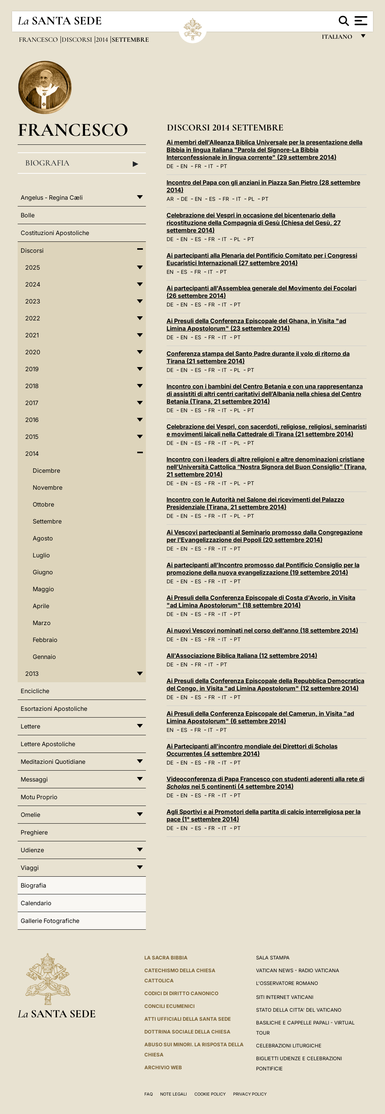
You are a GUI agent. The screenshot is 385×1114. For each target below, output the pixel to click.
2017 (31, 403)
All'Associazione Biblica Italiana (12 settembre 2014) (242, 655)
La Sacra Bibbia (166, 958)
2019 (32, 369)
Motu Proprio (39, 797)
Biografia (81, 163)
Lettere (30, 726)
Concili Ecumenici (169, 1006)
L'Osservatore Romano (287, 983)
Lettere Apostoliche (48, 744)
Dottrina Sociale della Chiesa (187, 1032)
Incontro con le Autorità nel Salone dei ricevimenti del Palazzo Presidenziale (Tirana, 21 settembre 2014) (255, 503)
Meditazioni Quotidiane (53, 761)
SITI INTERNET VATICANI (284, 997)
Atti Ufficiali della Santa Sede (187, 1019)
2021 (32, 335)
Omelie (30, 814)
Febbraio (45, 640)
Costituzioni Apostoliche (55, 233)
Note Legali (173, 1094)
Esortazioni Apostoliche (54, 708)
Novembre (47, 487)
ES (212, 199)
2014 (102, 39)
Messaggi (34, 779)
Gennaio (44, 656)
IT (210, 166)
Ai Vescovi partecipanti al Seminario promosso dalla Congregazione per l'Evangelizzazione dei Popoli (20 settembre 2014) (264, 535)
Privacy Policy (250, 1094)
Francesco (39, 39)
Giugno (43, 572)
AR (170, 199)
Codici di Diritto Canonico (181, 993)
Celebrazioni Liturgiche (288, 1046)
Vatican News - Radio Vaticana (297, 970)
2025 (32, 267)
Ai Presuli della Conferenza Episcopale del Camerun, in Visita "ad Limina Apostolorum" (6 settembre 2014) (260, 717)
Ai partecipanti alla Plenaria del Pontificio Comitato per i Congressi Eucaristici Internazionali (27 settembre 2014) (262, 259)
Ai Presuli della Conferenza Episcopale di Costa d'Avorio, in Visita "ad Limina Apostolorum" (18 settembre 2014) (261, 601)
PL (251, 199)
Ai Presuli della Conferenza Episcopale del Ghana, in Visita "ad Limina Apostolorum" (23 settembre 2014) (256, 324)
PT (223, 166)
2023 (32, 301)
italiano (338, 38)
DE (170, 166)
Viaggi (30, 867)
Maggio (43, 589)
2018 (32, 386)
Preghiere (34, 832)
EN (184, 166)
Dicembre (46, 470)
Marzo (42, 623)
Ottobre (43, 504)
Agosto (43, 538)
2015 (31, 436)
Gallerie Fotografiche (50, 920)
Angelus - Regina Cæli (52, 197)
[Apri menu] (360, 20)
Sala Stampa (273, 958)
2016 (32, 419)
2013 (32, 673)
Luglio (41, 555)
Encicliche (35, 691)
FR (198, 166)
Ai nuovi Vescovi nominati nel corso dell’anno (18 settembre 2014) (262, 630)
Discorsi (78, 39)
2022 (32, 318)
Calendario (36, 903)
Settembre (47, 521)
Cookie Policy (210, 1094)
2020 (32, 352)
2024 (32, 284)
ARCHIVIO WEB (163, 1067)
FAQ (148, 1094)
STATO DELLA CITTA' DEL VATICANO (298, 1010)
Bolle (28, 215)
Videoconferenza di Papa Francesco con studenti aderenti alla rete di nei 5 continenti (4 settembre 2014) (265, 782)
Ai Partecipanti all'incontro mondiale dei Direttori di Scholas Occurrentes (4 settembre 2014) (252, 749)
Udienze (32, 850)
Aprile (41, 606)
